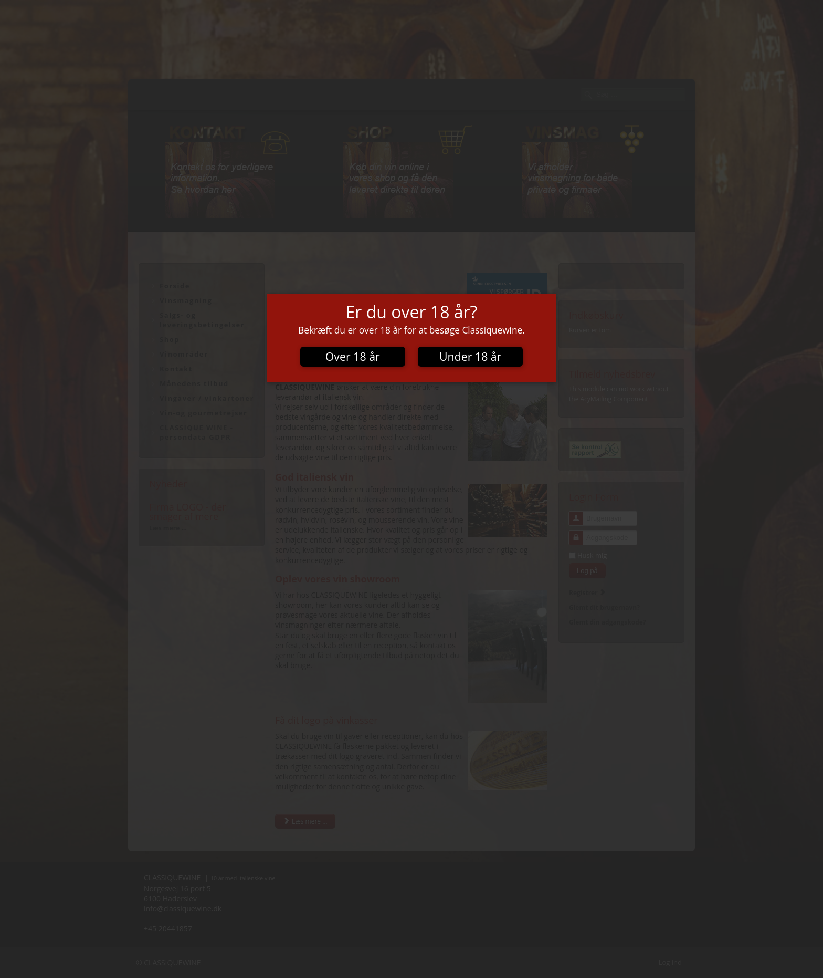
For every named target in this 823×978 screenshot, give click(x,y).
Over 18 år (352, 356)
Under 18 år (470, 356)
